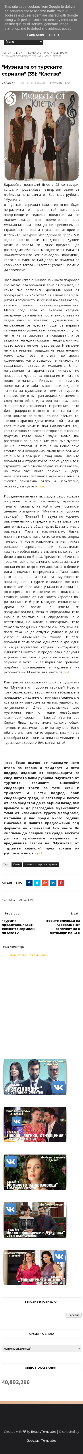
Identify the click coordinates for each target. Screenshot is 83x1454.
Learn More (35, 35)
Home (5, 52)
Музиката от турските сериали (47, 52)
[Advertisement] (41, 1005)
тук (42, 486)
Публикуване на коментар (27, 955)
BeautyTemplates (43, 1431)
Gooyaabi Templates (41, 1440)
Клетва (17, 52)
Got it (54, 35)
